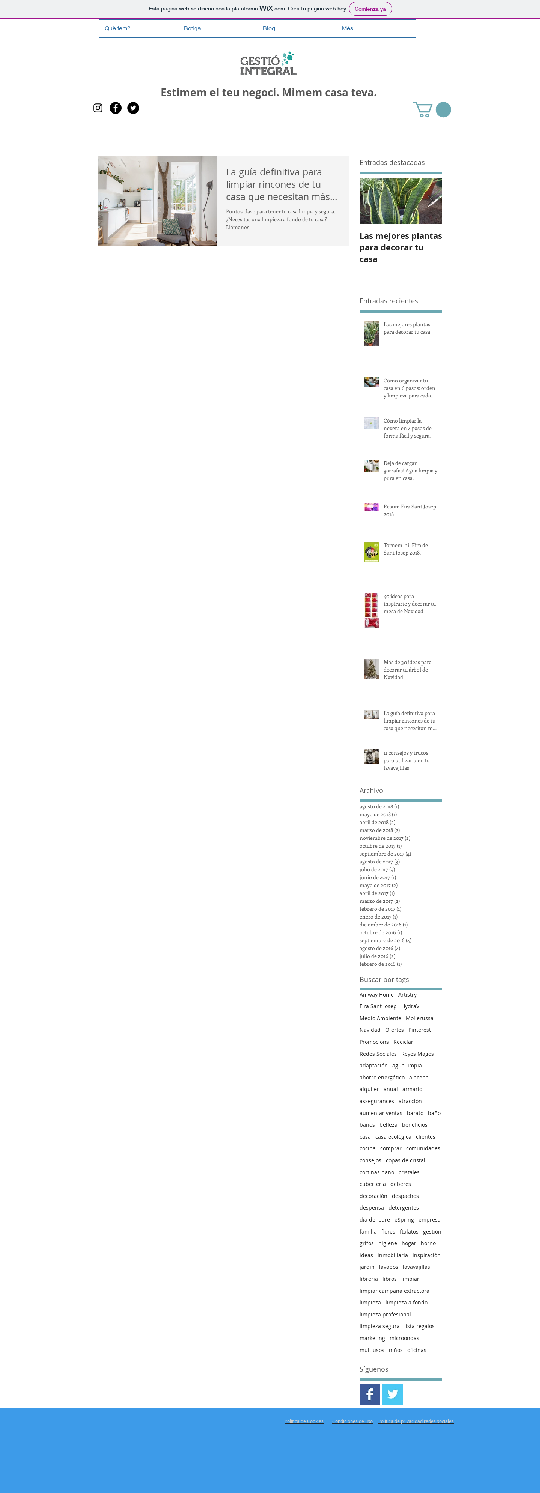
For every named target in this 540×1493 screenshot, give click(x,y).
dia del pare (375, 1219)
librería (369, 1278)
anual (391, 1089)
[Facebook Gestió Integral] (116, 108)
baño (434, 1113)
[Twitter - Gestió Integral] (133, 108)
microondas (404, 1338)
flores (388, 1231)
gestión (432, 1231)
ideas (366, 1255)
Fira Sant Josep (378, 1006)
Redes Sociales (378, 1053)
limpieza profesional (385, 1314)
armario (412, 1089)
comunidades (423, 1148)
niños (396, 1350)
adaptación (374, 1065)
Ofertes (394, 1029)
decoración (373, 1195)
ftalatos (409, 1231)
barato (415, 1113)
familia (368, 1231)
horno (428, 1243)
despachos (405, 1195)
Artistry (407, 994)
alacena (419, 1077)
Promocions (374, 1041)
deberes (400, 1183)
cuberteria (373, 1183)
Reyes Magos (417, 1053)
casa (365, 1136)
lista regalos (419, 1326)
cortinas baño (377, 1172)
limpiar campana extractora (394, 1290)
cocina (368, 1148)
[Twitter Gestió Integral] (392, 1394)
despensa (372, 1207)
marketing (372, 1338)
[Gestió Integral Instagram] (98, 108)
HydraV (410, 1006)
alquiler (369, 1089)
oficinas (416, 1350)
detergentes (403, 1207)
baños (367, 1124)
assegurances (377, 1101)
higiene (387, 1243)
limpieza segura (380, 1326)
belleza (389, 1124)
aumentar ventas (381, 1113)
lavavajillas (416, 1266)
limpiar (410, 1278)
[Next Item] (430, 201)
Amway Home (377, 994)
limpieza (370, 1302)
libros (389, 1278)
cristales (409, 1172)
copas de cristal (405, 1160)
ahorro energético (382, 1077)
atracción (410, 1101)
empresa (429, 1219)
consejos (370, 1160)
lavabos (388, 1266)
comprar (391, 1148)
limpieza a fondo (407, 1302)
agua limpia (407, 1065)
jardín (367, 1266)
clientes (425, 1136)
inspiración (426, 1255)
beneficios (415, 1124)
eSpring (404, 1219)
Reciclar (403, 1041)
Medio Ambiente (380, 1018)
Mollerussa (420, 1018)
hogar (409, 1243)
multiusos (372, 1350)
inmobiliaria (393, 1255)
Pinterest (419, 1029)
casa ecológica (393, 1136)
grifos (367, 1243)
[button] (432, 109)
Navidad (370, 1029)
